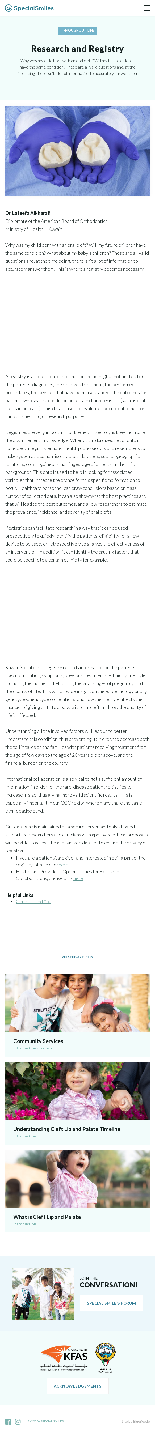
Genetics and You (33, 901)
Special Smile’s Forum (111, 1303)
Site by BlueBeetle (136, 1421)
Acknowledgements (78, 1386)
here (63, 865)
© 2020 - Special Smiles (46, 1421)
